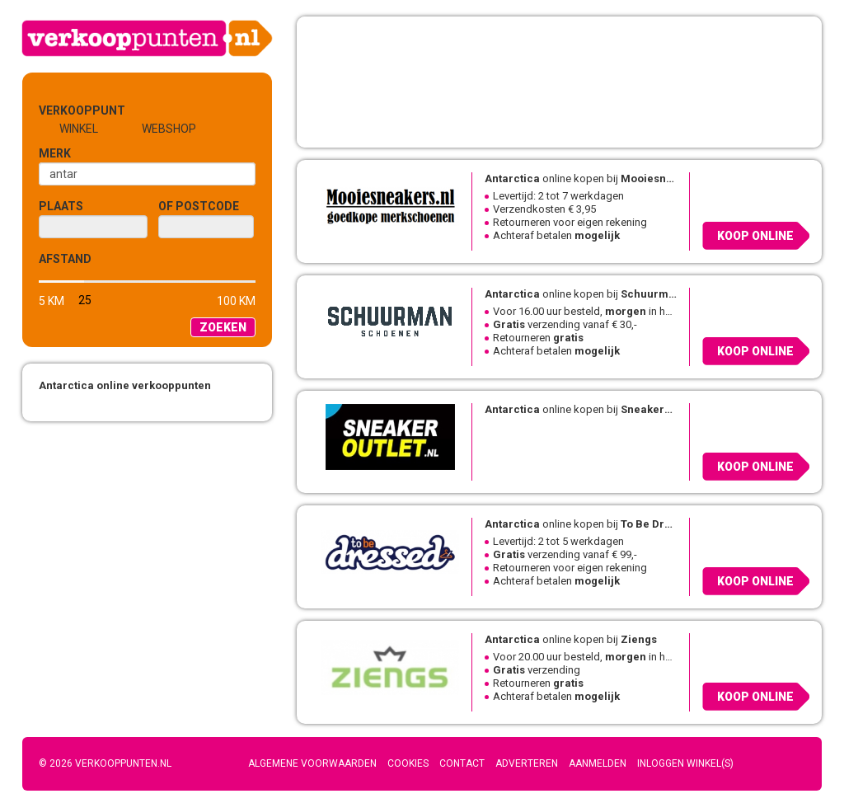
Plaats (61, 206)
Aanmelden (597, 763)
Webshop (169, 128)
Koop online (755, 235)
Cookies (408, 763)
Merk (55, 153)
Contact (462, 763)
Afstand (65, 258)
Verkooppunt (66, 110)
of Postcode (198, 206)
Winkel (78, 128)
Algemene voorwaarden (312, 763)
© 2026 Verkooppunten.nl (105, 763)
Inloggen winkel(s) (685, 763)
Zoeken (222, 327)
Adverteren (526, 763)
